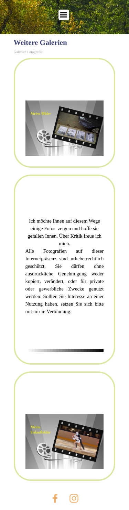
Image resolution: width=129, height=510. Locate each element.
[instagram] (74, 498)
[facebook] (55, 498)
